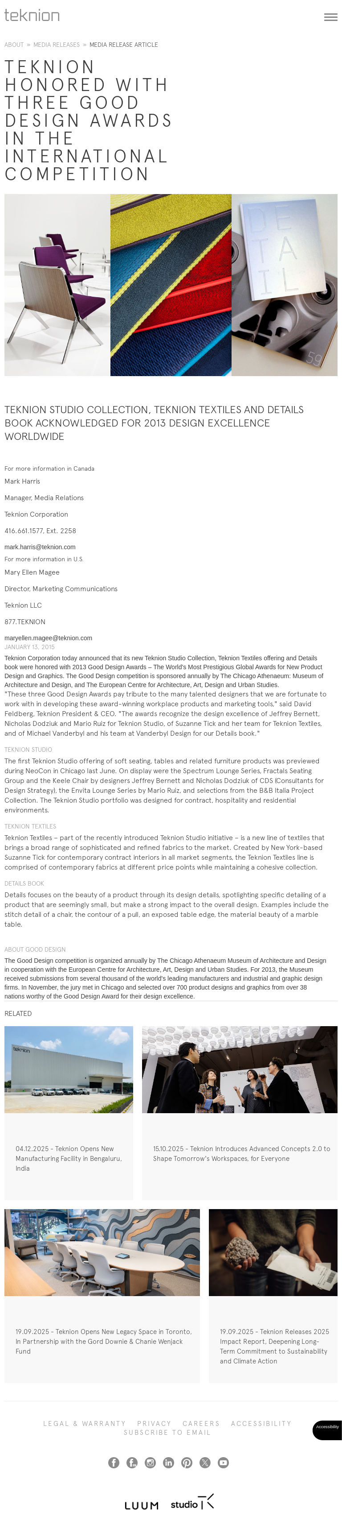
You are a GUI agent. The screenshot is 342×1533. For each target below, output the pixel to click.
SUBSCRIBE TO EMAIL (168, 1433)
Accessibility (261, 1424)
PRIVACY (154, 1424)
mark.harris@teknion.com (40, 547)
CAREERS (201, 1424)
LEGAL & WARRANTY (84, 1424)
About (14, 44)
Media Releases (56, 44)
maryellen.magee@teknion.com (48, 638)
